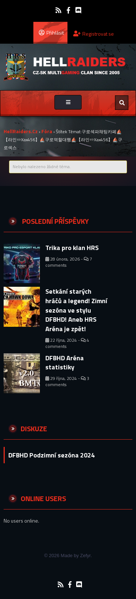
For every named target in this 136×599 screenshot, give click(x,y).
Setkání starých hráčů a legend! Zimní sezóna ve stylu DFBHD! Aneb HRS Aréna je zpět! (76, 310)
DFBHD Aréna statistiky (64, 362)
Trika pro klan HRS (72, 248)
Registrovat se (93, 33)
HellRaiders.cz (21, 131)
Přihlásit (51, 32)
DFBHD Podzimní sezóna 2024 (51, 455)
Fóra (46, 131)
